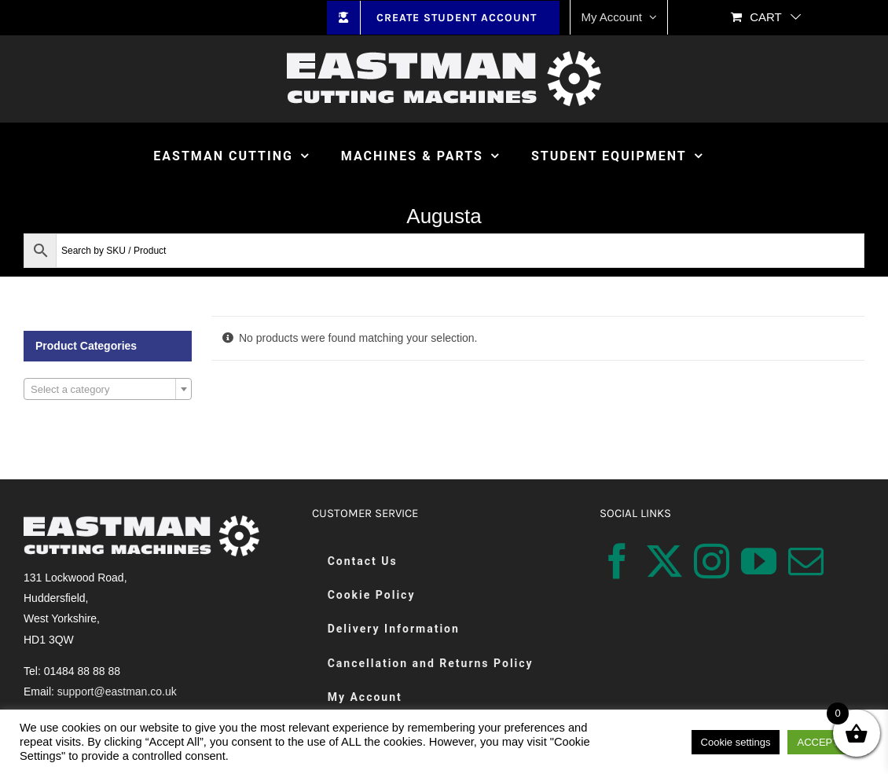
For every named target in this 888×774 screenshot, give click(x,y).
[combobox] (108, 389)
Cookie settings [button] (736, 742)
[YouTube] (758, 561)
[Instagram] (711, 561)
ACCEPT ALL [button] (828, 742)
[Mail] (806, 561)
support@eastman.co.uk (117, 691)
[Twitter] (664, 561)
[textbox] (107, 390)
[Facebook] (617, 561)
